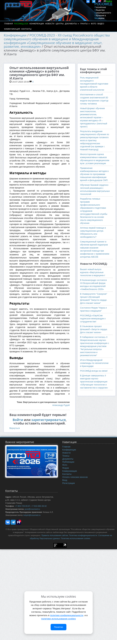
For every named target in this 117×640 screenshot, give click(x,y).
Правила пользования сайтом (54, 535)
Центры (60, 24)
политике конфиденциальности (66, 615)
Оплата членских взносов (75, 477)
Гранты (85, 24)
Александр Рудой (61, 405)
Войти (109, 1)
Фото (93, 24)
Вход (64, 480)
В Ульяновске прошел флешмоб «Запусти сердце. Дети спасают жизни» (94, 329)
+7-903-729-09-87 (22, 506)
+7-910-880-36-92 (39, 506)
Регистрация (68, 483)
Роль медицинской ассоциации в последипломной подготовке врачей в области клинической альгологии (94, 83)
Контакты (26, 29)
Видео (101, 24)
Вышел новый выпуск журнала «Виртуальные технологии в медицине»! (92, 272)
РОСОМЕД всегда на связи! (94, 371)
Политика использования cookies (75, 538)
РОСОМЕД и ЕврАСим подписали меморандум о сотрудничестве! (93, 318)
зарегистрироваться (48, 420)
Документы (72, 24)
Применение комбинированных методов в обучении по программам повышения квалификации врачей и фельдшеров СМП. (94, 174)
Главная (8, 24)
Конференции (36, 24)
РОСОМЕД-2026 (21, 24)
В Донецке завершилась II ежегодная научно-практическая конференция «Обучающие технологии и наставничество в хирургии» (94, 381)
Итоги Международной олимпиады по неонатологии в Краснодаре (94, 363)
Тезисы (65, 456)
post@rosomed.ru (32, 509)
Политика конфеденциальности (83, 535)
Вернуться (14, 428)
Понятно (58, 627)
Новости (49, 24)
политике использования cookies (58, 618)
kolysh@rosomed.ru (31, 515)
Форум (65, 468)
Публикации (68, 462)
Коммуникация (12, 29)
